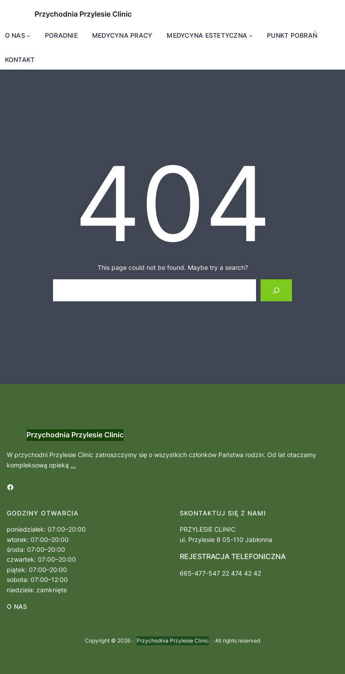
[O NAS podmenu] (28, 35)
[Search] (276, 290)
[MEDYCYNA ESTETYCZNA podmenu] (250, 35)
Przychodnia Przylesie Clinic (83, 13)
